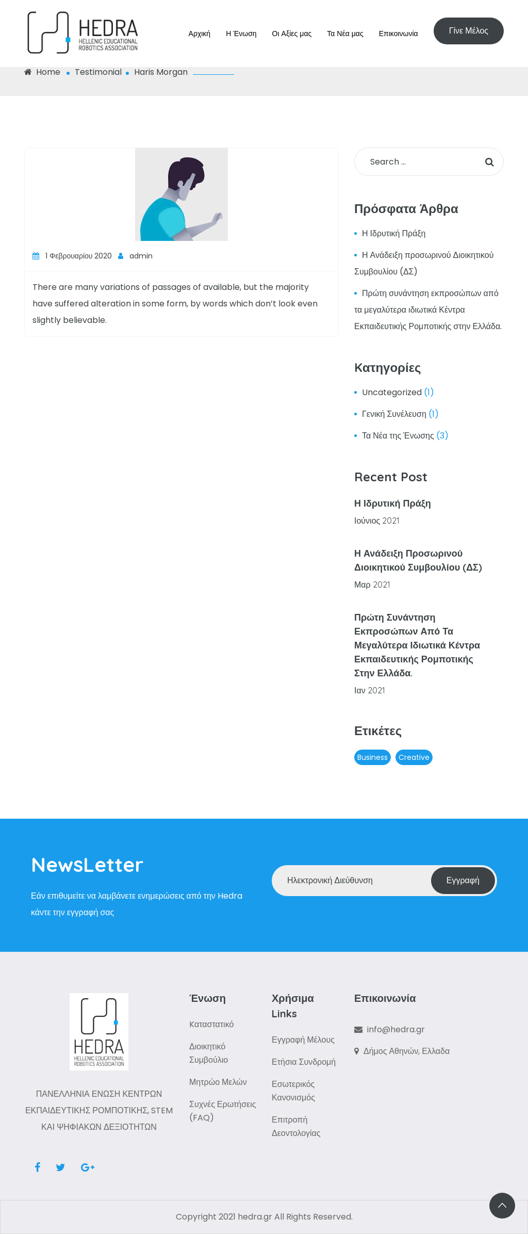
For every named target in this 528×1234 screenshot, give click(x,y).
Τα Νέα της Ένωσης (398, 436)
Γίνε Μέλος (468, 31)
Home (42, 72)
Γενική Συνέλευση (394, 414)
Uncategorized (392, 392)
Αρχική (200, 33)
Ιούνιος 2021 (377, 520)
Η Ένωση (241, 33)
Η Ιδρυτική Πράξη (394, 233)
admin (135, 256)
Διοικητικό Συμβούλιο (208, 1053)
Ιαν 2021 (369, 690)
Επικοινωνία (398, 33)
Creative (414, 757)
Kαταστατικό (211, 1024)
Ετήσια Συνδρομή (304, 1062)
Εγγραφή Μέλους (303, 1040)
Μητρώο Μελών (218, 1082)
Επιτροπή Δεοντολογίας (296, 1126)
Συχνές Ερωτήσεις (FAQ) (222, 1111)
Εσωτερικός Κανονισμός (293, 1090)
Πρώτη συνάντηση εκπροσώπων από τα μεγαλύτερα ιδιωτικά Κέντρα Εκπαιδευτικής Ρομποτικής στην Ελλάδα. (428, 309)
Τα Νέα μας (345, 33)
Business (372, 757)
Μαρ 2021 (372, 584)
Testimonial (98, 72)
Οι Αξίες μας (292, 33)
